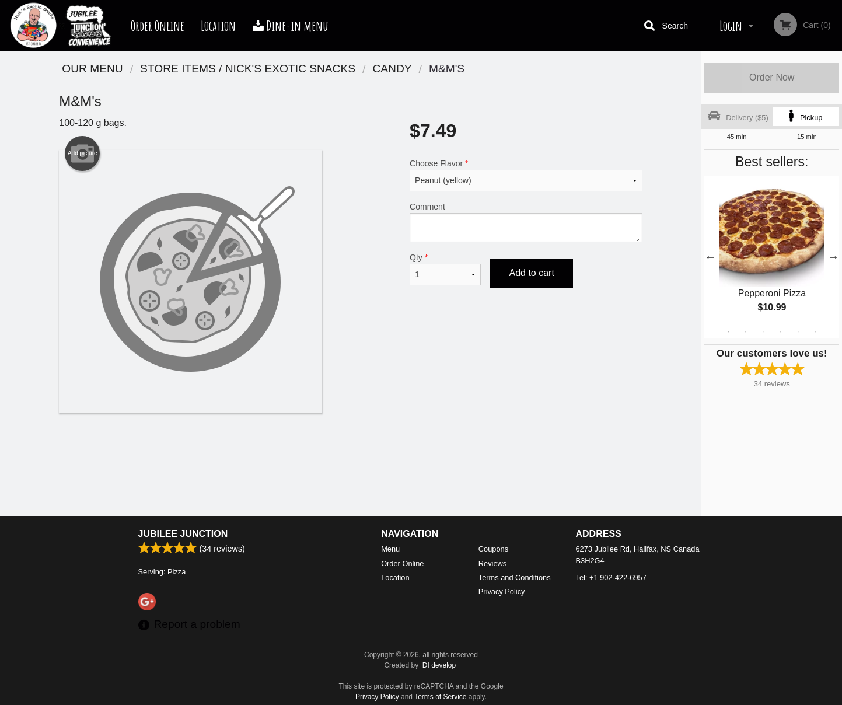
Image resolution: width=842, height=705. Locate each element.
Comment (526, 222)
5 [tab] (798, 332)
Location (218, 25)
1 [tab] (728, 332)
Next (833, 257)
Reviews (492, 563)
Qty (445, 269)
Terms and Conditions (514, 577)
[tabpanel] (771, 257)
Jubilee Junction (183, 534)
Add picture (82, 153)
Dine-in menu (291, 25)
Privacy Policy (501, 591)
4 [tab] (781, 332)
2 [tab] (746, 332)
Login (730, 25)
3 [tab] (763, 332)
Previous (710, 257)
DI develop (439, 665)
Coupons (493, 549)
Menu (390, 549)
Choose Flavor (526, 175)
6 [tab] (816, 332)
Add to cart (531, 273)
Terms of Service (440, 697)
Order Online (157, 25)
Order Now (771, 77)
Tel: (611, 577)
